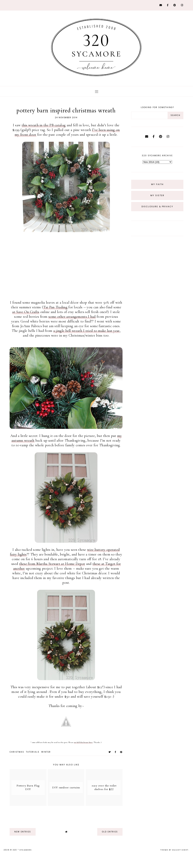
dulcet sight (180, 850)
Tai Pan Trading (55, 307)
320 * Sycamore (22, 850)
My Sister (157, 195)
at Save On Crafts (25, 312)
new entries (22, 831)
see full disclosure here (83, 742)
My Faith (157, 184)
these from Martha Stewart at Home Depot (52, 564)
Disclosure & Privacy (157, 206)
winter (46, 752)
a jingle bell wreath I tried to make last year (86, 330)
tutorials (32, 752)
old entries (110, 831)
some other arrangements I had (72, 316)
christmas (17, 752)
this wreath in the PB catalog (44, 125)
